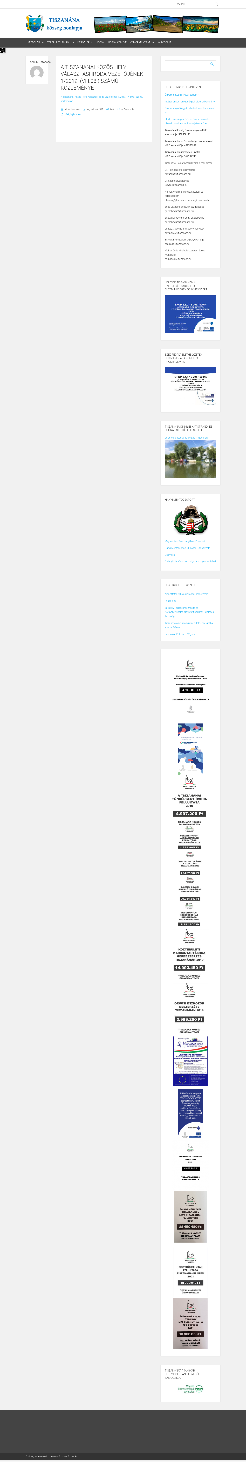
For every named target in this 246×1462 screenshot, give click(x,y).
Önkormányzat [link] (141, 42)
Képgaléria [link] (85, 42)
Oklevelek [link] (170, 554)
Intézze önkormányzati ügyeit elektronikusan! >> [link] (190, 101)
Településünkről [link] (59, 42)
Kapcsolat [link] (165, 42)
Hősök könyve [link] (117, 42)
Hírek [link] (67, 114)
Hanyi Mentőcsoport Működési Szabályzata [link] (187, 548)
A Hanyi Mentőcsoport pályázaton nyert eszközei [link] (190, 561)
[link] (2, 50)
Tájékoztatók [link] (76, 114)
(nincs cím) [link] (170, 601)
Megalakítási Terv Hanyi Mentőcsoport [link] (185, 541)
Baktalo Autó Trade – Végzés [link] (180, 634)
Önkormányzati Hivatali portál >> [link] (182, 95)
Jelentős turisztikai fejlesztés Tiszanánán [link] (186, 437)
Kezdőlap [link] (34, 42)
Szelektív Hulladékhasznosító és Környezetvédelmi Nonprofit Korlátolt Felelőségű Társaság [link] (190, 612)
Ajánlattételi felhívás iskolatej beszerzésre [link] (186, 594)
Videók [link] (100, 42)
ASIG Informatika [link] (69, 1456)
